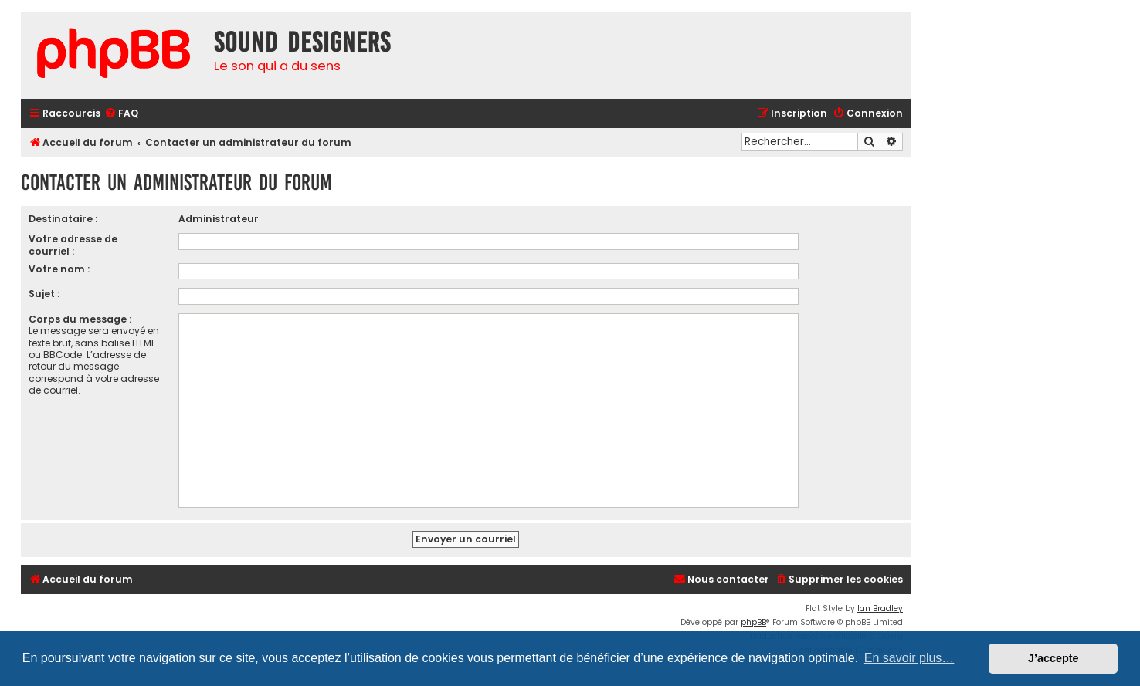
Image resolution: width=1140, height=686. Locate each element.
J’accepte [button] (1053, 658)
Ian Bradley (880, 608)
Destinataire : (63, 218)
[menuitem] (121, 113)
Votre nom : (59, 268)
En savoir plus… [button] (909, 657)
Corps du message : (80, 319)
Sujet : (44, 293)
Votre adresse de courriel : (73, 244)
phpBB (753, 622)
